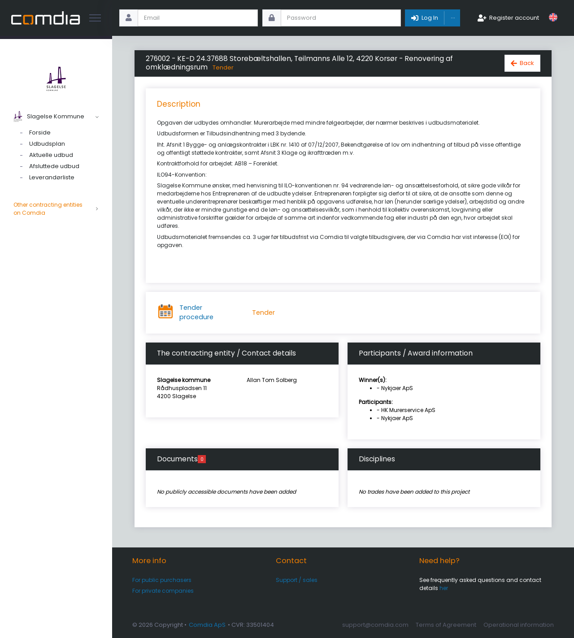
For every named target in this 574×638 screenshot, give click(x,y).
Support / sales (296, 580)
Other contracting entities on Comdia (56, 209)
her (443, 588)
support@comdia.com (375, 625)
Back (527, 63)
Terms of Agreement (446, 625)
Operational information (518, 625)
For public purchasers (161, 580)
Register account (514, 17)
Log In (430, 17)
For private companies (163, 591)
